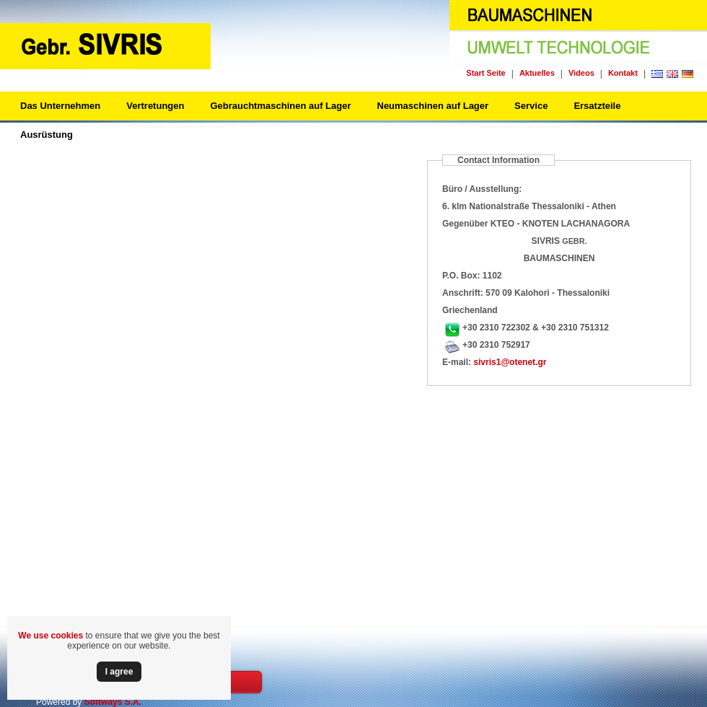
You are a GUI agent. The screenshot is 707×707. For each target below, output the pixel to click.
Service (531, 105)
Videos (581, 73)
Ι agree (119, 672)
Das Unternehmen (60, 105)
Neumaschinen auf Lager (433, 105)
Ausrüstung (46, 134)
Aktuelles (537, 73)
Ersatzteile (597, 105)
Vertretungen (155, 105)
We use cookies (50, 636)
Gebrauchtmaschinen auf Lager (280, 105)
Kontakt (623, 73)
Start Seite (485, 73)
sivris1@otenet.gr (509, 362)
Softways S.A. (112, 702)
